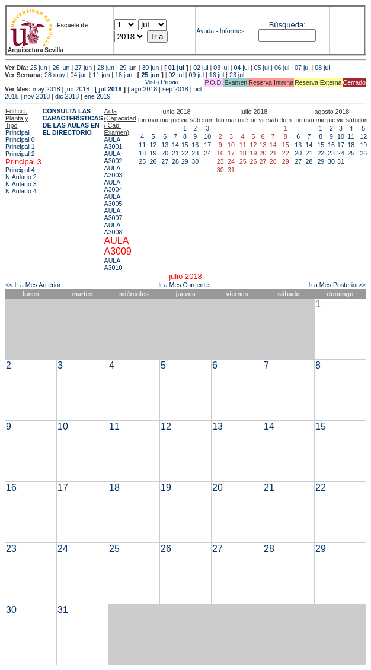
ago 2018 (144, 89)
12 (153, 144)
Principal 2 (20, 153)
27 (164, 161)
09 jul (196, 74)
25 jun (38, 67)
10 (207, 136)
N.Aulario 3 (21, 184)
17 (207, 144)
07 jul (302, 67)
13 (164, 144)
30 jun (150, 67)
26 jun (60, 67)
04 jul (241, 67)
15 (184, 144)
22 (184, 153)
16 (195, 144)
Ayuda (205, 30)
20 (164, 153)
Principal (17, 132)
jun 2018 (77, 89)
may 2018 (46, 89)
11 (142, 144)
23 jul (236, 74)
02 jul (200, 67)
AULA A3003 (113, 171)
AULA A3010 (113, 264)
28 (175, 161)
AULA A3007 (113, 214)
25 (142, 161)
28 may (54, 74)
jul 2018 (109, 89)
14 (175, 144)
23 (195, 153)
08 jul (322, 67)
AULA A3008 (113, 228)
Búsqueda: (287, 24)
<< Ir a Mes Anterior (33, 284)
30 (195, 161)
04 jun (79, 74)
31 (340, 161)
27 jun (83, 67)
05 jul (261, 67)
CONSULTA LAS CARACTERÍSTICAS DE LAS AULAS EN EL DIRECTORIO (73, 121)
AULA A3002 (113, 157)
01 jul (176, 67)
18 (142, 153)
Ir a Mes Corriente (183, 284)
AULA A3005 (113, 200)
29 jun (128, 67)
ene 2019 (97, 96)
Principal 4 (20, 169)
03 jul (220, 67)
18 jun (123, 74)
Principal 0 (20, 139)
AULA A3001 (113, 143)
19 (153, 153)
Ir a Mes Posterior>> (337, 284)
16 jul (216, 74)
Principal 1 (20, 146)
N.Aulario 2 (21, 176)
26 (153, 161)
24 (207, 153)
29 (184, 161)
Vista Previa (92, 81)
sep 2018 (175, 89)
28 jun (105, 67)
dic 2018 (67, 96)
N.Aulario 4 (21, 191)
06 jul (281, 67)
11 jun (101, 74)
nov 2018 (37, 96)
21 (175, 153)
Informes (232, 30)
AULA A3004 (113, 186)
